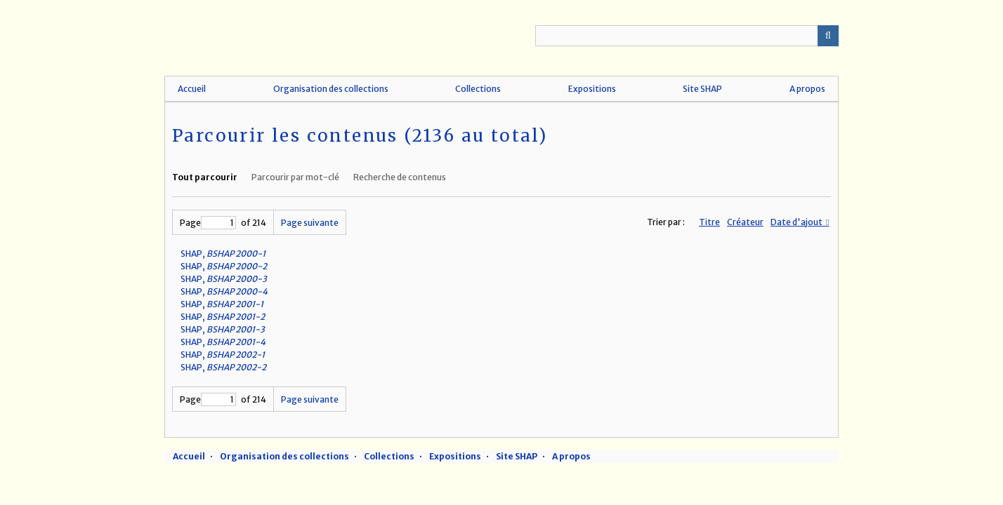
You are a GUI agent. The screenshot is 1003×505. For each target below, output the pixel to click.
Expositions (592, 88)
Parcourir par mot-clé (295, 177)
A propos (807, 88)
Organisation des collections (330, 88)
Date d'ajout (797, 222)
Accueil (192, 88)
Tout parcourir (204, 177)
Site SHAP (702, 88)
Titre (709, 222)
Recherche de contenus (399, 177)
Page (208, 222)
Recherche (828, 35)
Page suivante (310, 222)
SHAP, (223, 253)
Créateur (745, 222)
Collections (478, 88)
